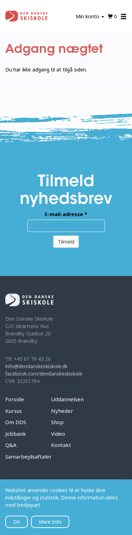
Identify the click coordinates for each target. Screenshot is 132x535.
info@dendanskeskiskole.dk (36, 366)
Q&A (11, 444)
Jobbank (15, 433)
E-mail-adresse (66, 214)
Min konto (90, 16)
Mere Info (50, 521)
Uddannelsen (67, 399)
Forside (14, 399)
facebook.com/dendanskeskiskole (43, 373)
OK (16, 521)
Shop (57, 422)
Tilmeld (66, 241)
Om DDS (15, 422)
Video (58, 433)
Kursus (13, 410)
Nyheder (62, 410)
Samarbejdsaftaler (28, 456)
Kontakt (61, 444)
